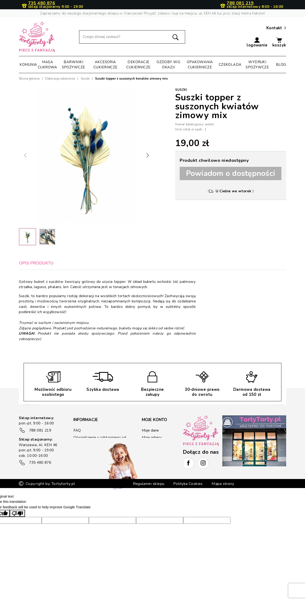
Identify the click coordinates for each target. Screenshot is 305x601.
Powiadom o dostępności (230, 173)
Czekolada (230, 64)
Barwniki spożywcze (73, 65)
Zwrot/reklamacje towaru (93, 457)
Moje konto (154, 420)
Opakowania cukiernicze (200, 65)
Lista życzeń (152, 459)
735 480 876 (41, 3)
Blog (281, 64)
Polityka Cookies (188, 501)
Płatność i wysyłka (88, 450)
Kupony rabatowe (156, 451)
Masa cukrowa (47, 65)
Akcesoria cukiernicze (105, 65)
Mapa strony (225, 501)
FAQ (77, 430)
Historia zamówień (157, 444)
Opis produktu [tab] (36, 263)
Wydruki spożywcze (257, 65)
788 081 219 (240, 3)
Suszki (181, 90)
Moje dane (150, 430)
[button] (257, 42)
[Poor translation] (17, 530)
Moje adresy (152, 437)
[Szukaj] (132, 37)
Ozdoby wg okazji (168, 65)
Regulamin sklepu (147, 501)
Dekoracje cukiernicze (138, 65)
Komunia (28, 64)
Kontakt (276, 28)
